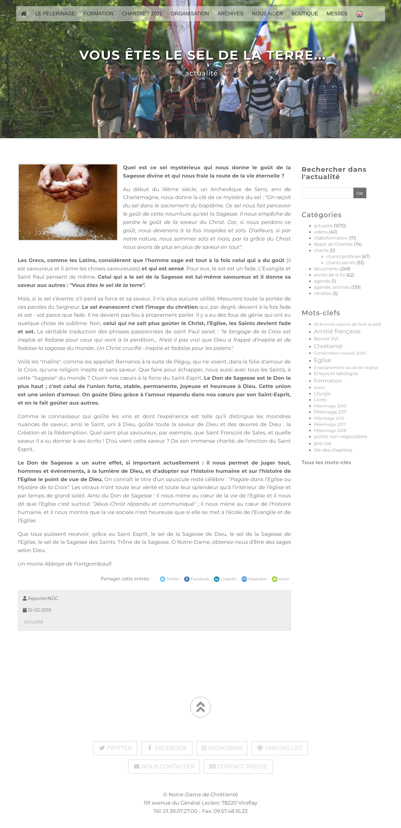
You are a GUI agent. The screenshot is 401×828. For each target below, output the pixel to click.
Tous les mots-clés (326, 462)
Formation (98, 19)
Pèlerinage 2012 (329, 418)
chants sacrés (341, 262)
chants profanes (343, 256)
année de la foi (329, 275)
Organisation (190, 19)
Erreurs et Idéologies (336, 373)
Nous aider (267, 19)
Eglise (322, 360)
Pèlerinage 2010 (330, 405)
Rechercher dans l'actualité (334, 173)
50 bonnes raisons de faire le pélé (348, 324)
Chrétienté (328, 346)
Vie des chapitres (333, 450)
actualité (200, 73)
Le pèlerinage (55, 19)
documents (326, 269)
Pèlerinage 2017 (330, 424)
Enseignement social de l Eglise (346, 367)
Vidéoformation (331, 238)
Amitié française (337, 331)
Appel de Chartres (333, 244)
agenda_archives (332, 287)
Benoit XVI (326, 339)
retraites (323, 293)
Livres (320, 399)
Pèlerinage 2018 (330, 430)
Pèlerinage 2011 (330, 412)
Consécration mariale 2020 (340, 353)
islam (319, 387)
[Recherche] (327, 193)
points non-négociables (341, 436)
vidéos (321, 232)
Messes (337, 19)
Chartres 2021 (142, 19)
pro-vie (322, 443)
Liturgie (322, 393)
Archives (230, 19)
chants (321, 250)
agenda (322, 281)
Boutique (305, 19)
